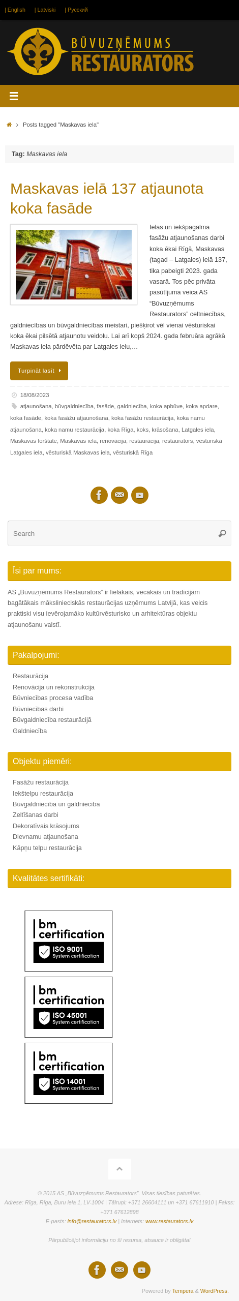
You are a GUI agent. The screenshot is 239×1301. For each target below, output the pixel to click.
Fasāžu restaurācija (41, 782)
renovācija (113, 441)
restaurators (177, 441)
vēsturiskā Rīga (133, 452)
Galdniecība (30, 731)
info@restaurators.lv (91, 1221)
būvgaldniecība (74, 406)
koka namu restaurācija (74, 430)
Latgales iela (198, 430)
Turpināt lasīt (41, 371)
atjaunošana (36, 406)
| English (15, 10)
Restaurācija (30, 676)
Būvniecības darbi (38, 709)
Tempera (183, 1291)
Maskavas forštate (33, 441)
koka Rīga (120, 430)
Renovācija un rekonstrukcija (54, 687)
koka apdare (201, 406)
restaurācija (144, 441)
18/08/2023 (34, 395)
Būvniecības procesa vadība (53, 698)
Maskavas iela (78, 441)
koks (142, 430)
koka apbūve (166, 406)
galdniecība (132, 406)
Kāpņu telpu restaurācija (47, 848)
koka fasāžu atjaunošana (76, 418)
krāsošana (165, 430)
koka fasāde (25, 418)
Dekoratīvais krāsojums (46, 826)
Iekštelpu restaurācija (43, 793)
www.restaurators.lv (169, 1221)
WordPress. (214, 1291)
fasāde (105, 406)
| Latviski (45, 10)
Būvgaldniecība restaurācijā (52, 719)
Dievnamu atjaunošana (45, 836)
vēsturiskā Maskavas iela (78, 452)
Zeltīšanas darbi (35, 815)
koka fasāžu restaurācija (142, 418)
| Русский (76, 10)
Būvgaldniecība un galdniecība (56, 804)
